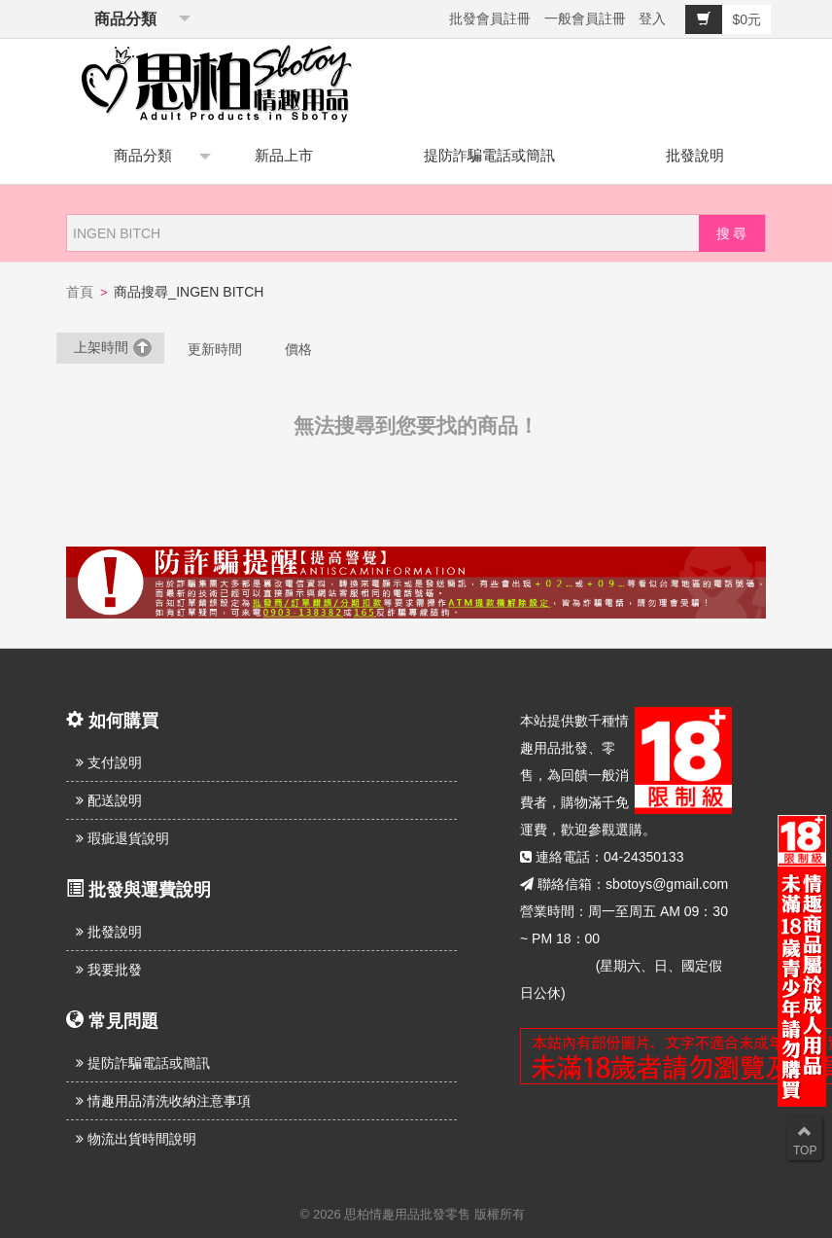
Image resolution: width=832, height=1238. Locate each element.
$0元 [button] (723, 19)
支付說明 (109, 762)
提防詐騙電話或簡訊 (489, 155)
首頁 (79, 292)
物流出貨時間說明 (136, 1139)
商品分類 (122, 19)
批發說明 (695, 155)
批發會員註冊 (490, 18)
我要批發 (109, 969)
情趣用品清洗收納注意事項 (163, 1101)
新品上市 (284, 155)
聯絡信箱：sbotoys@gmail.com (632, 884)
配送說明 (109, 800)
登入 (652, 18)
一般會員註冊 (585, 18)
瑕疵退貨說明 (122, 838)
